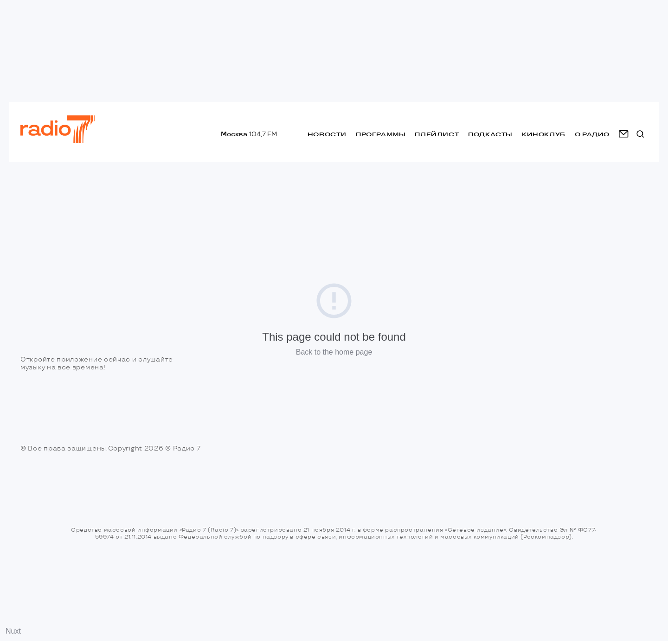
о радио (592, 134)
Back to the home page (334, 352)
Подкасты (490, 134)
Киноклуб (543, 134)
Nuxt (13, 631)
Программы (380, 134)
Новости (327, 134)
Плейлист (437, 134)
